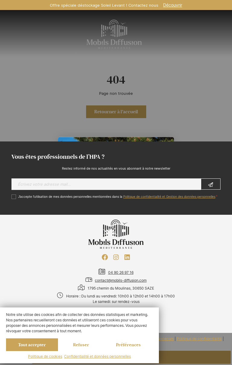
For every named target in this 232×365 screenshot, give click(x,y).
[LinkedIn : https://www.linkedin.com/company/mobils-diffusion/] (127, 257)
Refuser (81, 344)
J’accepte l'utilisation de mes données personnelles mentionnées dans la (116, 197)
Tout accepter (32, 344)
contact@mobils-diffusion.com (121, 280)
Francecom (164, 339)
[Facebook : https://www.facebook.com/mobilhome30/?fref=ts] (104, 257)
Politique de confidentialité (199, 339)
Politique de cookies (45, 356)
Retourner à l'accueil (116, 112)
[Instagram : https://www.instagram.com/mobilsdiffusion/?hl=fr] (116, 257)
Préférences (128, 344)
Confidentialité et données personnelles (97, 356)
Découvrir (172, 5)
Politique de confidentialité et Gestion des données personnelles (169, 197)
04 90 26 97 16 (121, 272)
